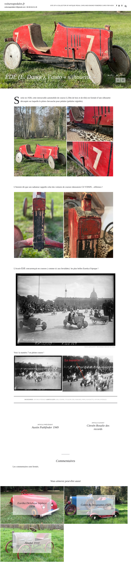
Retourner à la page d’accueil (65, 537)
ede (73, 399)
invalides (78, 399)
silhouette (90, 399)
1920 (56, 399)
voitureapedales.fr (14, 3)
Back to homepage (65, 541)
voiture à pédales (39, 399)
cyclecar (68, 399)
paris (84, 399)
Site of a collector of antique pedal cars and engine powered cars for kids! (82, 5)
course (61, 399)
